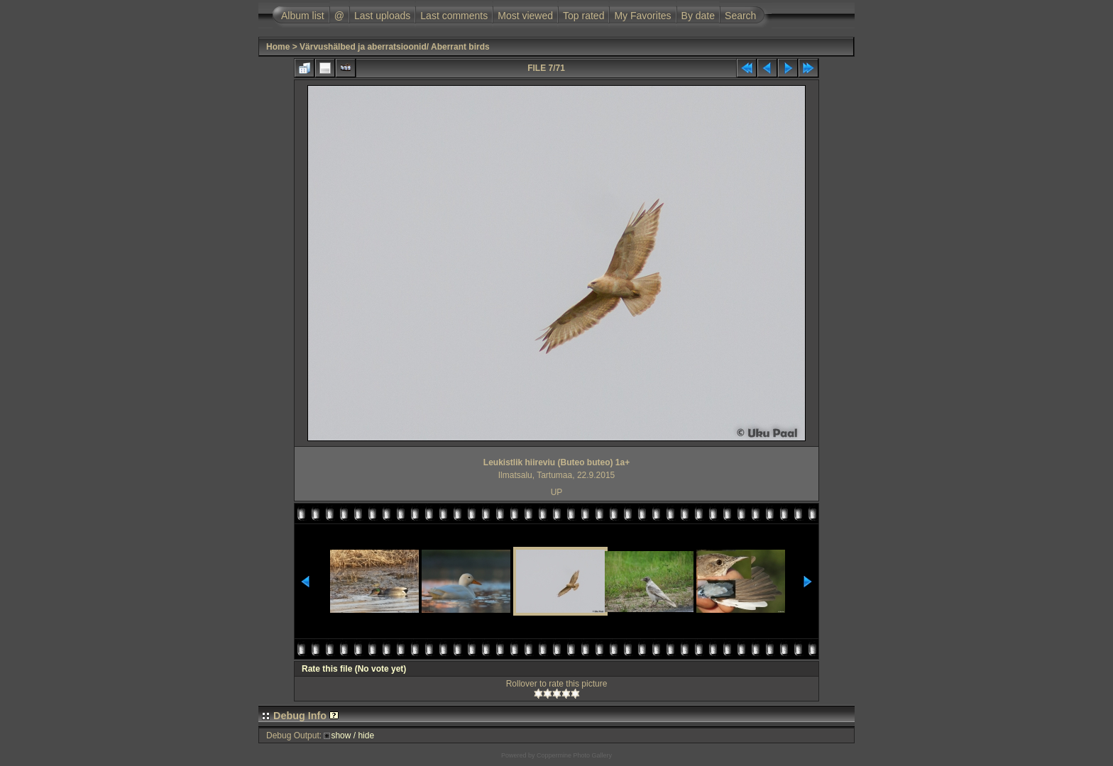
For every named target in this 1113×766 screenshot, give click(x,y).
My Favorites (642, 15)
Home (278, 47)
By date (698, 15)
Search (740, 15)
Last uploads (382, 15)
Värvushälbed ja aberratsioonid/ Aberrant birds (395, 47)
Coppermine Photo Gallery (574, 755)
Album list (302, 15)
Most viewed (525, 15)
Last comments (454, 15)
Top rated (583, 15)
